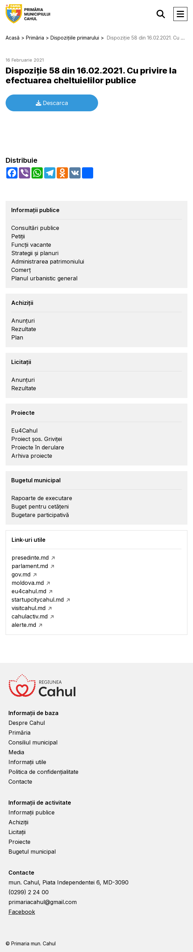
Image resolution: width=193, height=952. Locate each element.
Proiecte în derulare (37, 447)
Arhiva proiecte (31, 455)
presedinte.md (30, 557)
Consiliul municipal (32, 742)
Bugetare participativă (40, 514)
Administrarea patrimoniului (47, 261)
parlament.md (30, 565)
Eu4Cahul (24, 430)
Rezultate (23, 329)
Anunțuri (23, 320)
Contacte (20, 781)
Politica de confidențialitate (43, 771)
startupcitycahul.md (38, 599)
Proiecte (19, 841)
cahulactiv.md (30, 616)
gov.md (21, 574)
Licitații (17, 831)
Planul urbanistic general (44, 278)
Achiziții (18, 822)
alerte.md (24, 624)
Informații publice (31, 812)
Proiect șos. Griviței (36, 438)
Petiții (18, 236)
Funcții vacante (31, 244)
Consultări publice (35, 227)
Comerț (21, 269)
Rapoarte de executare (41, 498)
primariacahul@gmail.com (42, 901)
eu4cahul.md (29, 591)
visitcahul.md (29, 607)
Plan (17, 337)
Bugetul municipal (32, 851)
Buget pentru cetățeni (40, 506)
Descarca (52, 102)
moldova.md (28, 582)
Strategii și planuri (34, 253)
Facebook (21, 911)
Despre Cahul (26, 722)
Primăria (19, 732)
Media (16, 752)
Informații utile (27, 761)
